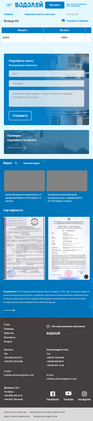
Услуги (8, 341)
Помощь (9, 329)
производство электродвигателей (47, 412)
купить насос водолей (15, 412)
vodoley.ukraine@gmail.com (19, 375)
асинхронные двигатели (45, 416)
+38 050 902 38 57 (55, 361)
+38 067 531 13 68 (55, 365)
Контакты (9, 337)
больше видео (32, 163)
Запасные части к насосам (40, 14)
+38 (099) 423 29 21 (13, 357)
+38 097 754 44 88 (55, 357)
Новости (9, 333)
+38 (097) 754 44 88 (13, 361)
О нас (7, 324)
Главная (8, 14)
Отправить (20, 115)
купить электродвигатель (17, 416)
